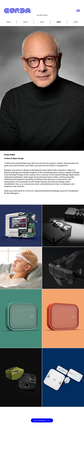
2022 (42, 22)
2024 (25, 22)
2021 (59, 22)
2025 (8, 22)
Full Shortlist (40, 420)
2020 (76, 22)
